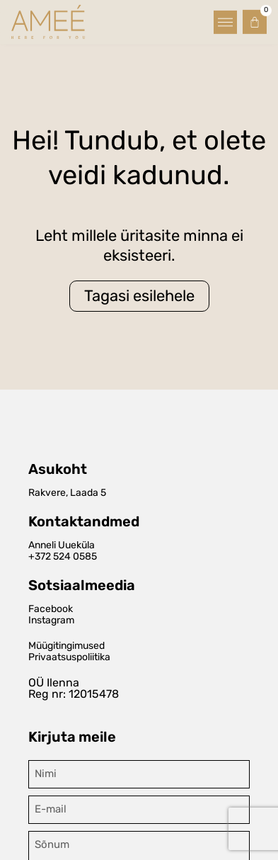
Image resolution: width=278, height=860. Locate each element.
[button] (225, 20)
